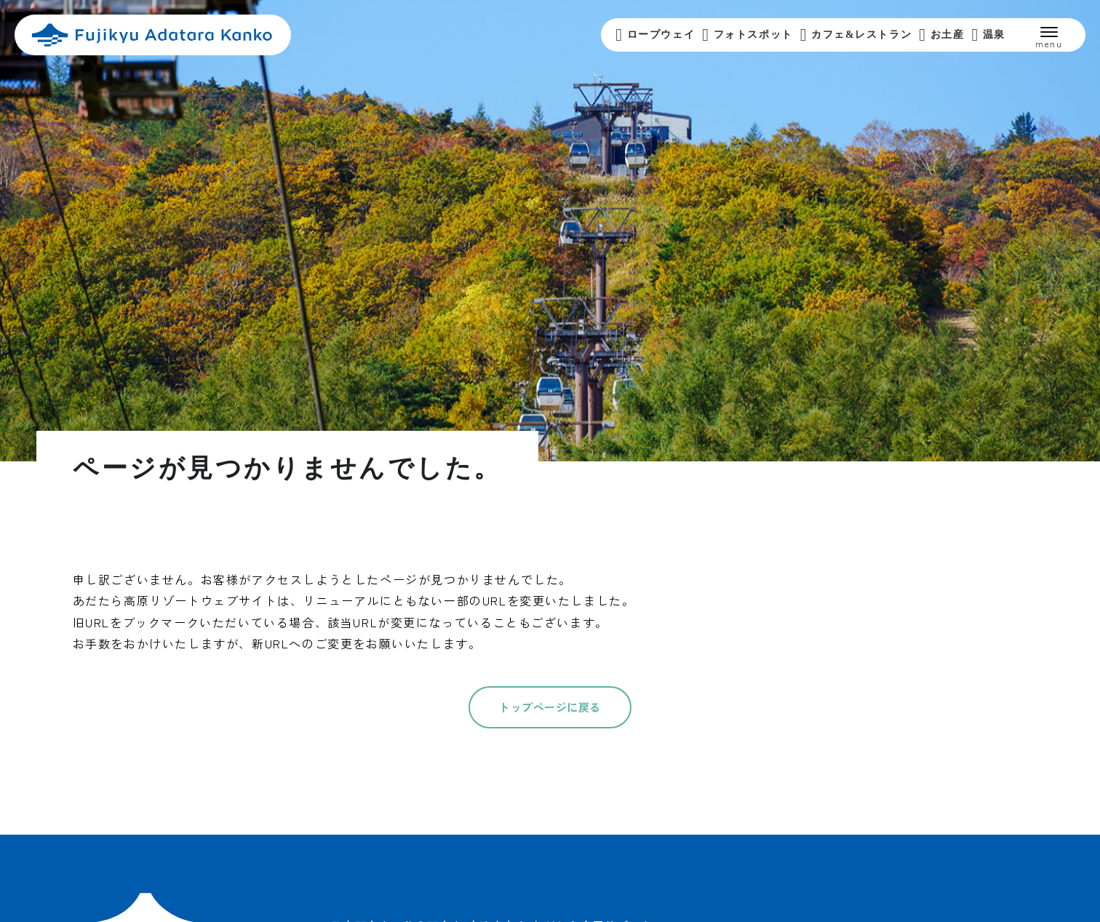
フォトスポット (747, 35)
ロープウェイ (655, 35)
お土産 (941, 35)
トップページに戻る (550, 707)
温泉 (988, 35)
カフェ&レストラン (856, 35)
